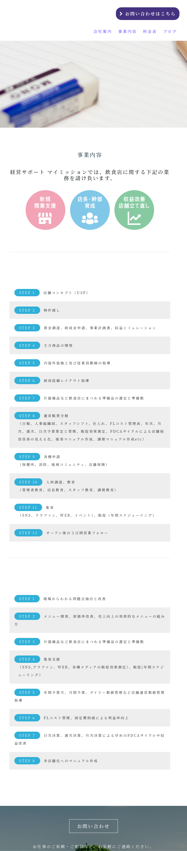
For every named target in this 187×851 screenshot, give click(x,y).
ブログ (170, 31)
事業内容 (127, 31)
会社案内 (102, 31)
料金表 (150, 31)
